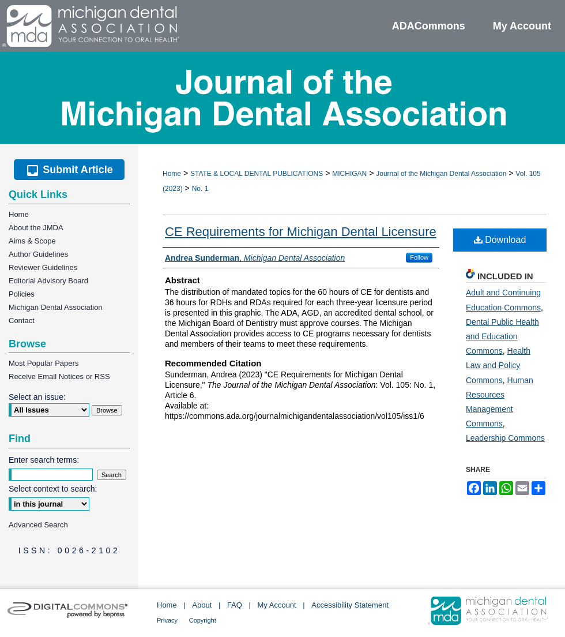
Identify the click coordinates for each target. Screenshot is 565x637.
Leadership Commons (505, 438)
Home (172, 174)
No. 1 (200, 189)
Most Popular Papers (43, 363)
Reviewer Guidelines (43, 267)
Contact (22, 320)
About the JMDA (36, 227)
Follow (419, 257)
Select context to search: (53, 488)
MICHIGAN (349, 174)
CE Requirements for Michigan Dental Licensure (300, 231)
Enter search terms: (44, 459)
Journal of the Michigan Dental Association (441, 174)
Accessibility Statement (350, 605)
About (202, 605)
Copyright (202, 620)
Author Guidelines (38, 254)
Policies (22, 294)
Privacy (167, 620)
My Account (277, 605)
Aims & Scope (32, 241)
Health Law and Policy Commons (498, 365)
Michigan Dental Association (56, 307)
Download (500, 240)
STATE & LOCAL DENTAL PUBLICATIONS (256, 174)
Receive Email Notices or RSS (59, 376)
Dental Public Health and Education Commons (502, 336)
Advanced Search (38, 524)
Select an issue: (37, 397)
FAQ (234, 605)
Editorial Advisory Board (48, 280)
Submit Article (68, 169)
